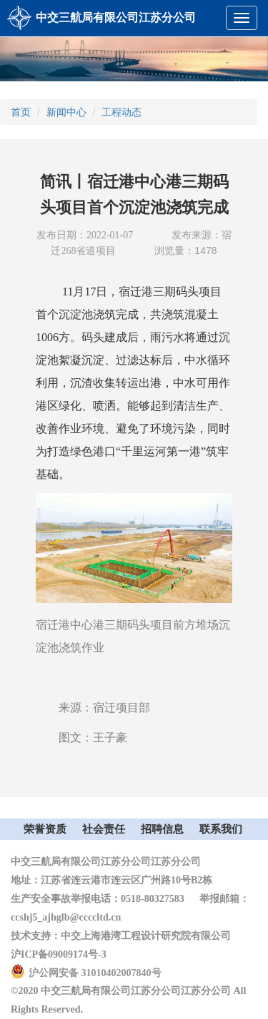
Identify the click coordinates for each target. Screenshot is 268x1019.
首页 (21, 112)
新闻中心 (66, 112)
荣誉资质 (45, 829)
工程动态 (121, 112)
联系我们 (220, 829)
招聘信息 (162, 829)
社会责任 (103, 829)
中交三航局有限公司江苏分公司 (116, 17)
